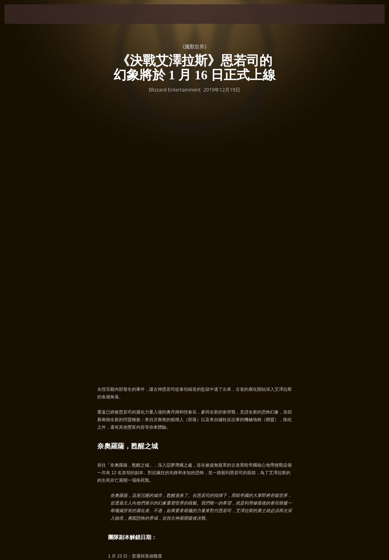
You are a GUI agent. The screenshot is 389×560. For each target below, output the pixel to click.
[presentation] (24, 14)
